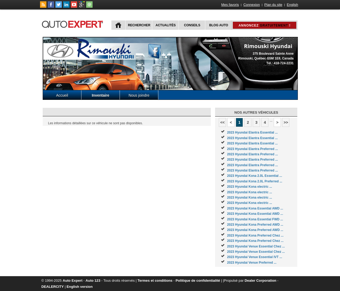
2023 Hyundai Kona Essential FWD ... (255, 219)
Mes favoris (230, 5)
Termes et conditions (155, 281)
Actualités (166, 25)
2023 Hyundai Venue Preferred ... (251, 262)
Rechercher (139, 25)
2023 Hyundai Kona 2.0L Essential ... (254, 176)
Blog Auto (218, 25)
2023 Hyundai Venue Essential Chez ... (256, 246)
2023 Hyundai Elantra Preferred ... (252, 149)
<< (222, 122)
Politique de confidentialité (198, 281)
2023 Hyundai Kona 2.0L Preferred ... (254, 181)
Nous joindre (139, 95)
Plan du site (273, 5)
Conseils (192, 25)
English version (80, 287)
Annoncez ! (264, 25)
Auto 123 (93, 281)
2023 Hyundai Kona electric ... (249, 187)
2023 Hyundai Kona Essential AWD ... (255, 208)
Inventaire (100, 95)
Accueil (62, 95)
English (292, 5)
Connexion (251, 5)
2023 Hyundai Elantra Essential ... (252, 132)
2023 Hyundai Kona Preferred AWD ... (255, 224)
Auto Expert (72, 281)
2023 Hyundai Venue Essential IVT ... (254, 257)
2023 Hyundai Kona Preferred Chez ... (255, 235)
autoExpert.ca (73, 23)
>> (286, 122)
